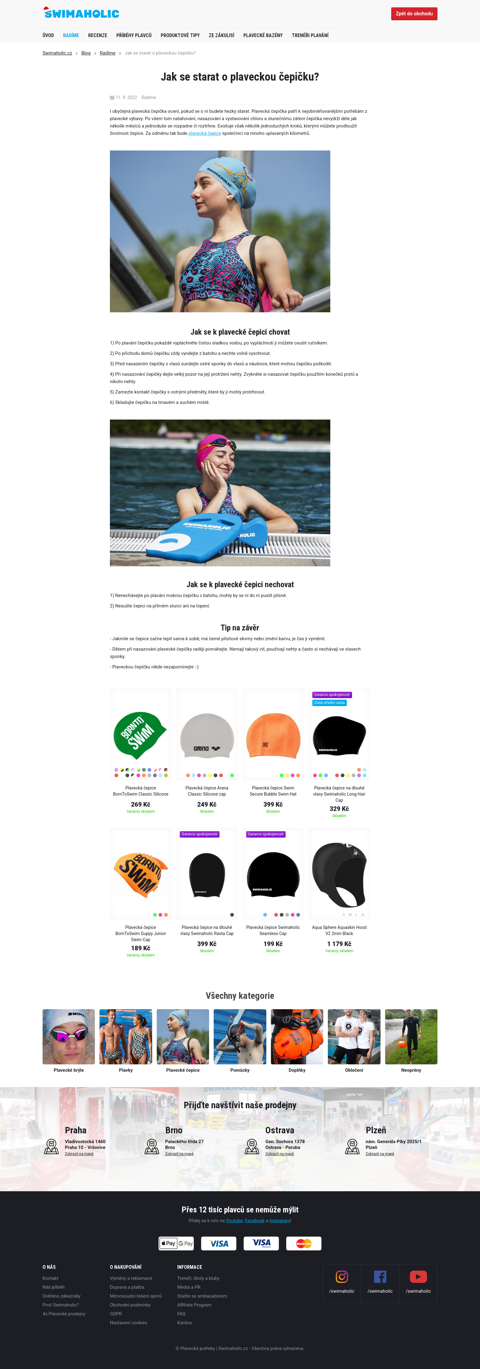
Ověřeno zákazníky (62, 1296)
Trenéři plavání (310, 35)
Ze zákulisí (221, 35)
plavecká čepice (205, 133)
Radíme (71, 35)
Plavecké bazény (263, 35)
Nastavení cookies (128, 1322)
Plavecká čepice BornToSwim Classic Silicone (140, 791)
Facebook (254, 1220)
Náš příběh (54, 1287)
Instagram (279, 1220)
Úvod (48, 35)
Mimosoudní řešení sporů (136, 1296)
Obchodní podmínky (130, 1305)
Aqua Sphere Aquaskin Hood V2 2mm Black (339, 930)
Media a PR (189, 1287)
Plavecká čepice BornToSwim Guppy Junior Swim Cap (140, 933)
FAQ (181, 1314)
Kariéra (184, 1322)
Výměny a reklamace (131, 1278)
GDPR (116, 1314)
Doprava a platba (127, 1287)
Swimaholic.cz (57, 53)
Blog (86, 53)
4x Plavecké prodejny (64, 1314)
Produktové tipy (180, 35)
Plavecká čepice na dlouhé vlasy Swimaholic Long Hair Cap (339, 794)
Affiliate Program (194, 1305)
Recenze (97, 35)
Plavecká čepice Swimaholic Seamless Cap (273, 930)
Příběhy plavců (134, 35)
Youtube (234, 1220)
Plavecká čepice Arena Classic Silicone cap (207, 791)
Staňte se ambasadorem (202, 1296)
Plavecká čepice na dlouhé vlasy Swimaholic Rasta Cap (207, 930)
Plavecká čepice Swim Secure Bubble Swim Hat (273, 791)
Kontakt (50, 1278)
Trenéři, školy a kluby (198, 1278)
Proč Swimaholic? (61, 1305)
